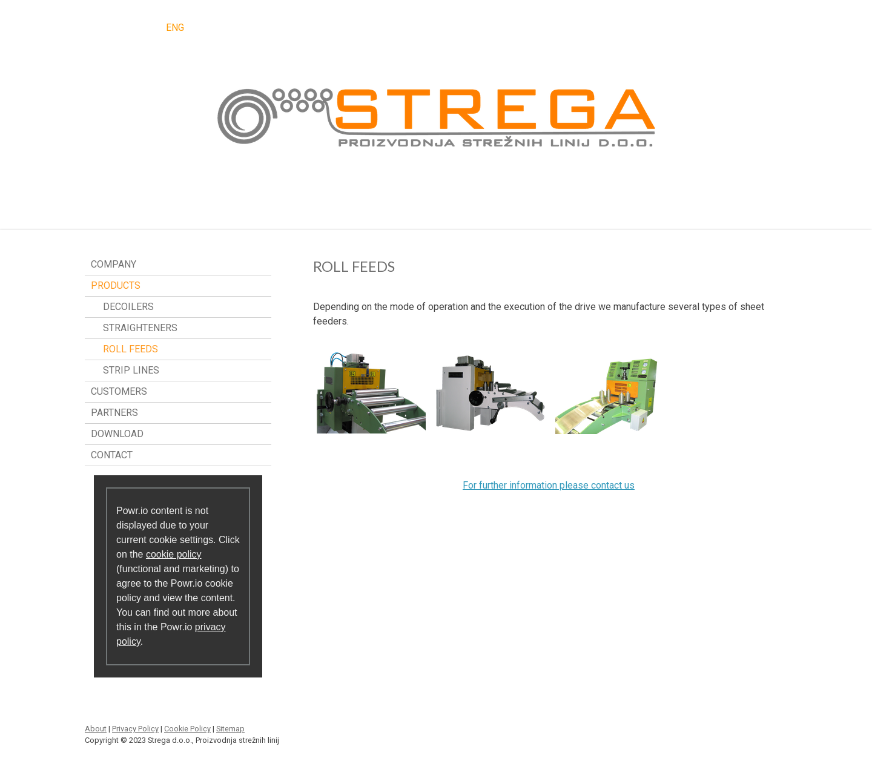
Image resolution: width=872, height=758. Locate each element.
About (96, 728)
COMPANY (113, 264)
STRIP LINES (131, 370)
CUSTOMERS (119, 391)
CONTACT (112, 455)
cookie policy (174, 554)
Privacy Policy (135, 728)
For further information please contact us (549, 485)
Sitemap (230, 728)
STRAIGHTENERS (140, 328)
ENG (175, 27)
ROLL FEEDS (130, 349)
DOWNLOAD (117, 434)
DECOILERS (128, 306)
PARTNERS (114, 412)
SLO (102, 27)
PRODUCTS (115, 285)
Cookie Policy (187, 728)
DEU (139, 27)
